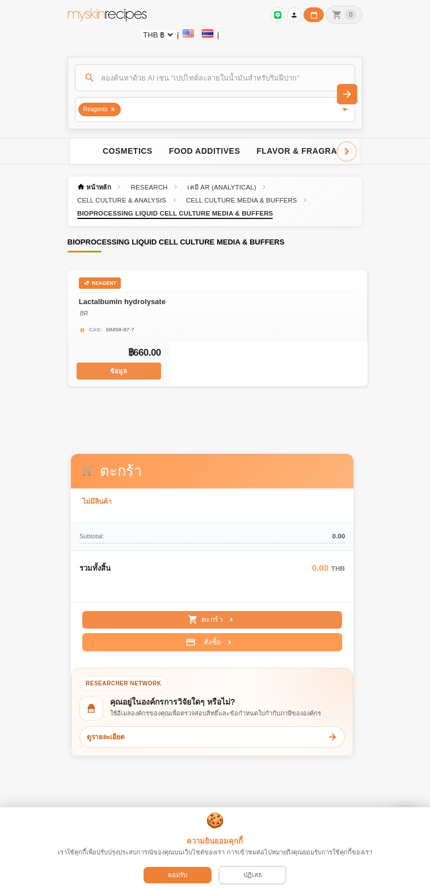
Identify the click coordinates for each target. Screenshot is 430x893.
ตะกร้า (212, 615)
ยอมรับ (177, 874)
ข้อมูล (119, 370)
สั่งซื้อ (210, 637)
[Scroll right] (346, 151)
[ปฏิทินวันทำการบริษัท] (313, 14)
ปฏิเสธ (252, 874)
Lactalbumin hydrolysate (122, 301)
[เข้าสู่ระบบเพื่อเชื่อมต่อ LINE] (278, 14)
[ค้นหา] (215, 77)
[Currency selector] (158, 35)
